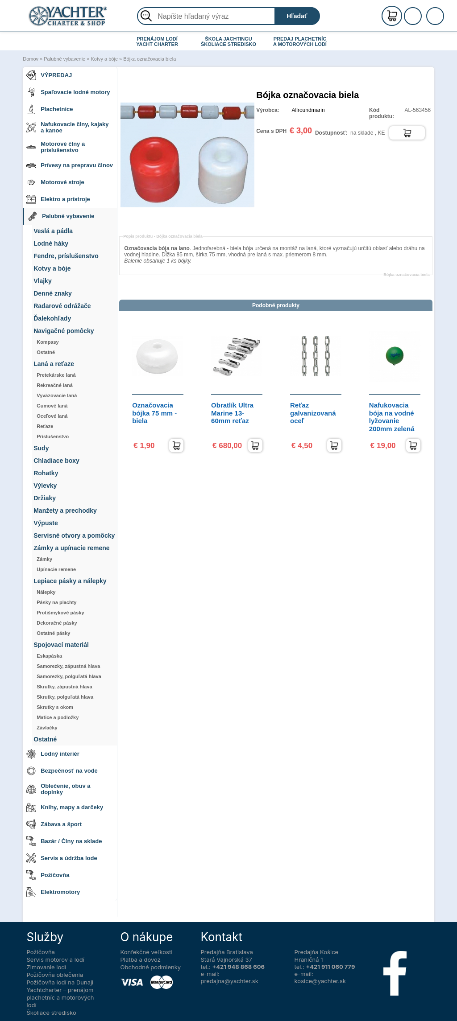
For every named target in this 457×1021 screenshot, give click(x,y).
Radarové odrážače (62, 306)
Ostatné (46, 352)
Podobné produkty (275, 305)
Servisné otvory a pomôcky (74, 535)
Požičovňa (47, 875)
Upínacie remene (56, 569)
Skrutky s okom (55, 707)
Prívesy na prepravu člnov (69, 165)
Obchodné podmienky (150, 967)
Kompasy (48, 342)
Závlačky (47, 727)
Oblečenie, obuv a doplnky (58, 788)
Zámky (44, 559)
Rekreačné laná (55, 385)
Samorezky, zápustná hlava (68, 666)
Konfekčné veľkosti (146, 951)
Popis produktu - (163, 236)
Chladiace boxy (56, 460)
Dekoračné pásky (57, 623)
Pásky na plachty (56, 602)
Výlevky (45, 485)
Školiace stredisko (51, 1012)
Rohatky (45, 473)
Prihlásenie (422, 21)
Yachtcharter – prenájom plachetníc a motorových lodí (60, 997)
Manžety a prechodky (65, 510)
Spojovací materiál (61, 645)
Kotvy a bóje (104, 59)
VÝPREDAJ (49, 75)
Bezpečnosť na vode (62, 771)
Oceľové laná (52, 416)
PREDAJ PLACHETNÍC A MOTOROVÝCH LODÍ (300, 41)
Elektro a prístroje (58, 199)
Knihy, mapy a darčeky (64, 807)
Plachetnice (49, 109)
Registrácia (422, 12)
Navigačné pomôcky (63, 331)
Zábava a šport (54, 824)
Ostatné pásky (53, 633)
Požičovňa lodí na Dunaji (60, 982)
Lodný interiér (52, 754)
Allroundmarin (308, 110)
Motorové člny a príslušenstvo (55, 146)
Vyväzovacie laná (57, 395)
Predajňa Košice (317, 951)
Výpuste (45, 523)
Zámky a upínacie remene (71, 548)
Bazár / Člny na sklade (64, 841)
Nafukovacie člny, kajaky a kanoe (67, 127)
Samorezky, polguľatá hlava (69, 676)
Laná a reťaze (53, 364)
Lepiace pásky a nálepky (69, 581)
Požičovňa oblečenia (55, 974)
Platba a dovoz (140, 959)
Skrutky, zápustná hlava (64, 686)
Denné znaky (52, 293)
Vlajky (42, 281)
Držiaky (44, 498)
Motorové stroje (55, 182)
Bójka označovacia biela (149, 59)
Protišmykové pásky (60, 612)
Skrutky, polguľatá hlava (65, 697)
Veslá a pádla (53, 231)
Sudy (41, 448)
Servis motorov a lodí (55, 959)
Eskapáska (49, 656)
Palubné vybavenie (64, 59)
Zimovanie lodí (46, 967)
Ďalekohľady (52, 318)
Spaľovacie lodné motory (68, 92)
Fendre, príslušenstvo (65, 256)
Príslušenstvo (53, 436)
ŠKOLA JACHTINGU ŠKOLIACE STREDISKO (228, 41)
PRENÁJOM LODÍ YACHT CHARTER (157, 41)
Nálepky (46, 592)
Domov (30, 59)
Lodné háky (50, 243)
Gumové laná (52, 405)
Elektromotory (53, 892)
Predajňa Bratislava (227, 951)
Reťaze (45, 426)
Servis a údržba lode (61, 858)
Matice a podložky (58, 717)
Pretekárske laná (56, 375)
